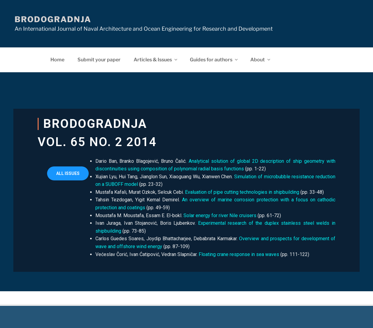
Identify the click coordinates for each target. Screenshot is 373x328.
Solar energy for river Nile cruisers (200, 215)
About (260, 60)
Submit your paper (99, 60)
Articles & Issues (156, 60)
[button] (68, 173)
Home (57, 60)
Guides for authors (214, 60)
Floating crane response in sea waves (219, 254)
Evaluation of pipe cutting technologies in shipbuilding (222, 192)
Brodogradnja (53, 19)
